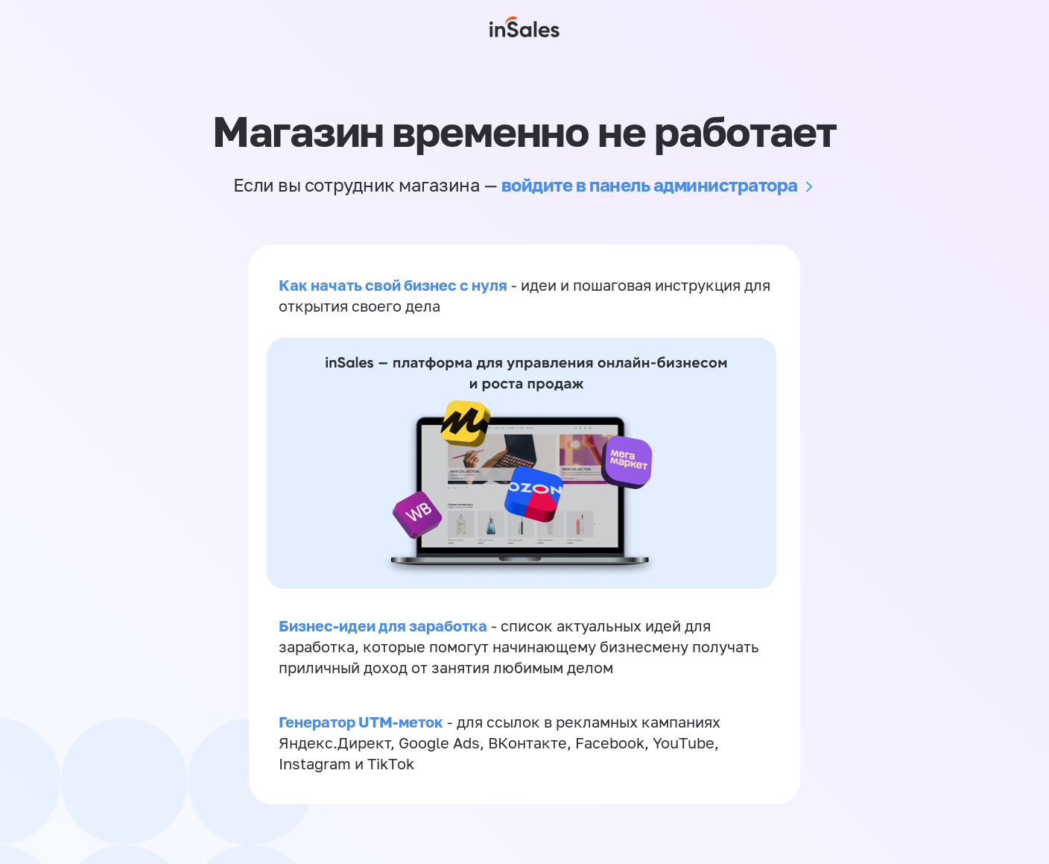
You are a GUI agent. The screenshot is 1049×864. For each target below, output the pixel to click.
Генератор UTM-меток (361, 722)
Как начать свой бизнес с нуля (393, 285)
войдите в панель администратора (649, 184)
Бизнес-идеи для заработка (383, 625)
